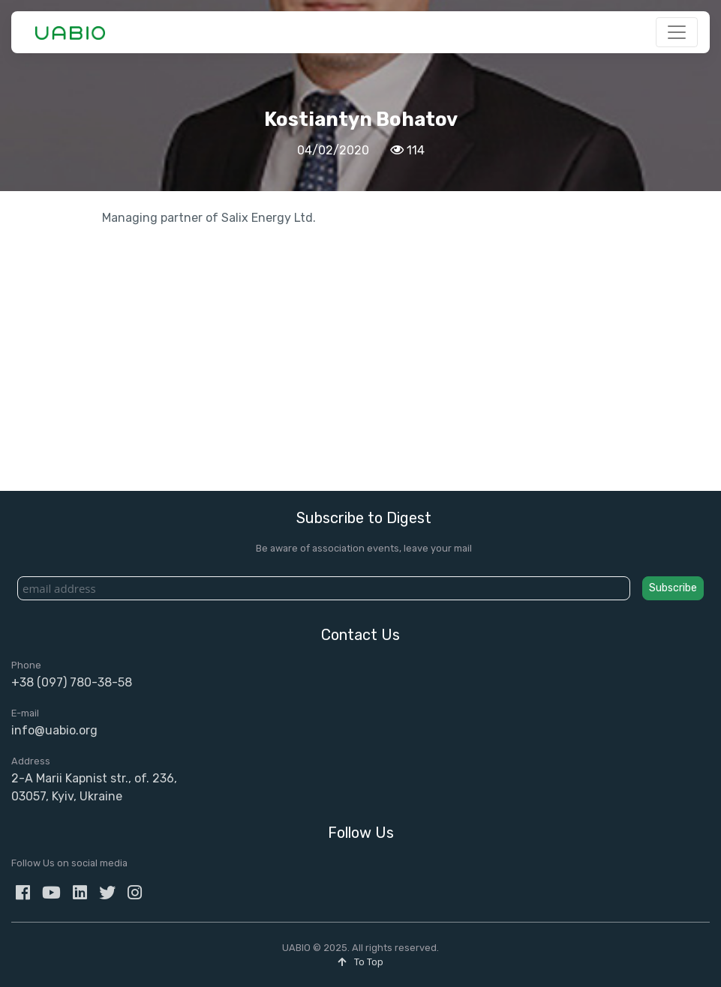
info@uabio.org (54, 730)
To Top (360, 962)
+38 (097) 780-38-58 (71, 682)
